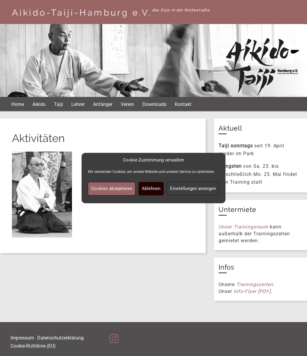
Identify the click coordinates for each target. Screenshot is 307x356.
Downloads (154, 104)
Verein (127, 104)
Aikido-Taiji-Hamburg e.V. (82, 13)
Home (17, 104)
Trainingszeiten (254, 284)
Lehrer (78, 104)
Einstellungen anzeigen (193, 188)
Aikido (39, 104)
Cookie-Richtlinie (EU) (33, 346)
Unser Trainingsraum (243, 227)
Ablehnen (151, 188)
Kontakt (183, 104)
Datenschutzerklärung (60, 338)
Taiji (58, 104)
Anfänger (102, 104)
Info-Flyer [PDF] (252, 291)
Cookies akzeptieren (111, 188)
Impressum (22, 338)
